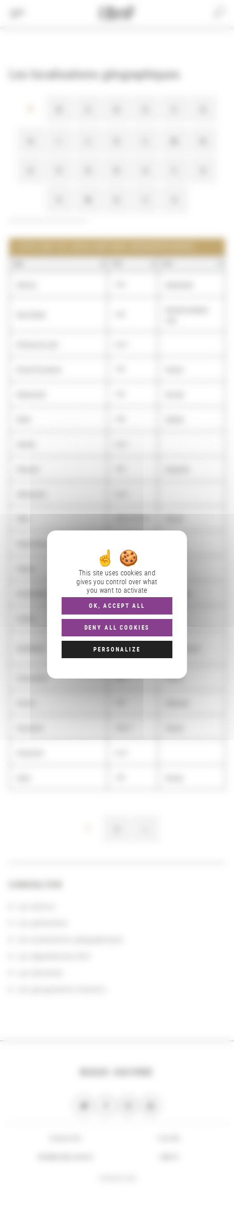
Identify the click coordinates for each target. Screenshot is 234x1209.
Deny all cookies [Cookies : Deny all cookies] (117, 627)
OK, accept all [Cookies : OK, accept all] (117, 606)
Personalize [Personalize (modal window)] (116, 649)
